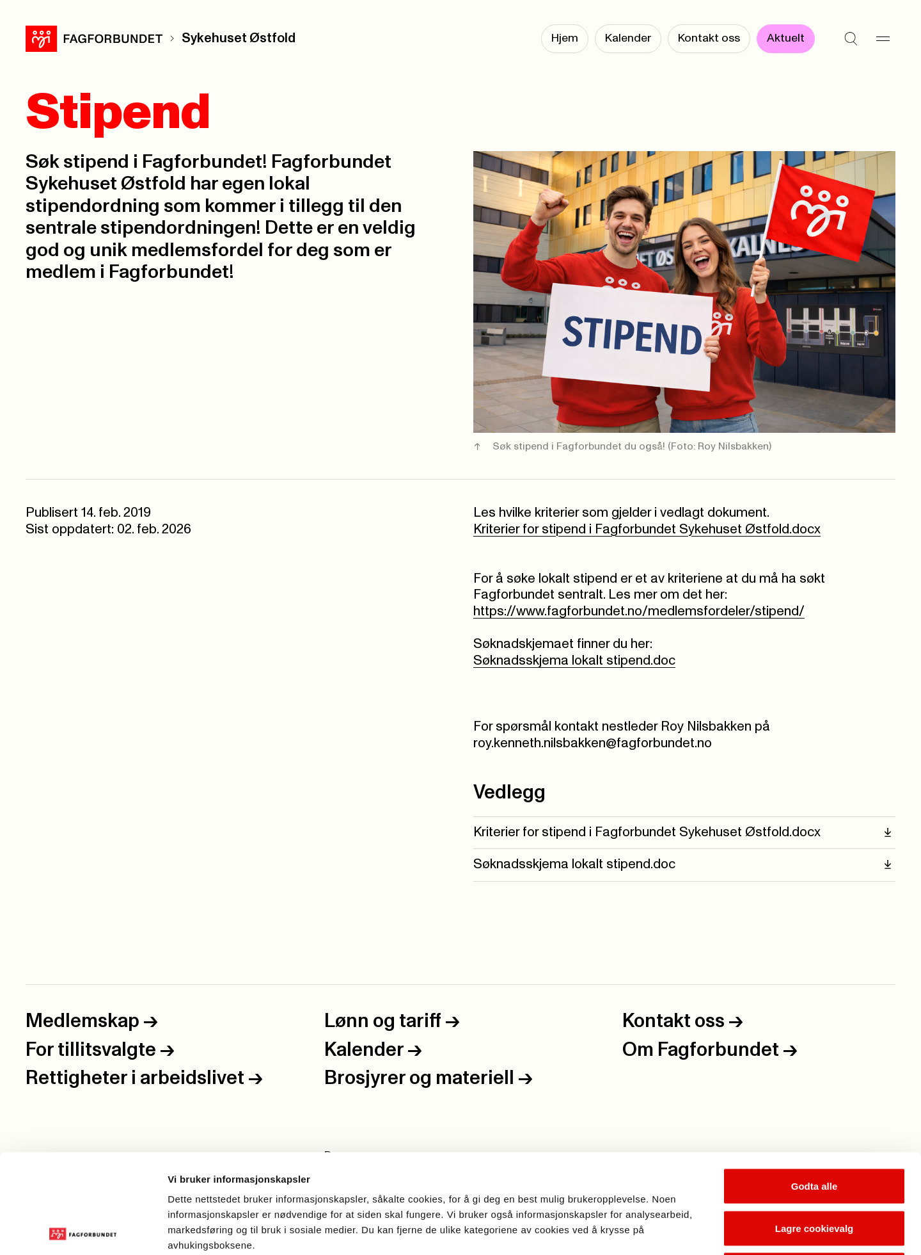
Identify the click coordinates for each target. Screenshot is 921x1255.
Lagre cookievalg (814, 1129)
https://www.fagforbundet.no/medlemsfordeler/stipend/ (639, 611)
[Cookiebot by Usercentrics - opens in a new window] (83, 1230)
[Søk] (850, 38)
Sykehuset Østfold (238, 38)
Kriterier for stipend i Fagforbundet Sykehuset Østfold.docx (647, 529)
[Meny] (882, 38)
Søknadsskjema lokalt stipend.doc (574, 660)
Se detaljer (687, 1229)
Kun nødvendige (814, 1170)
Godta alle (814, 1086)
